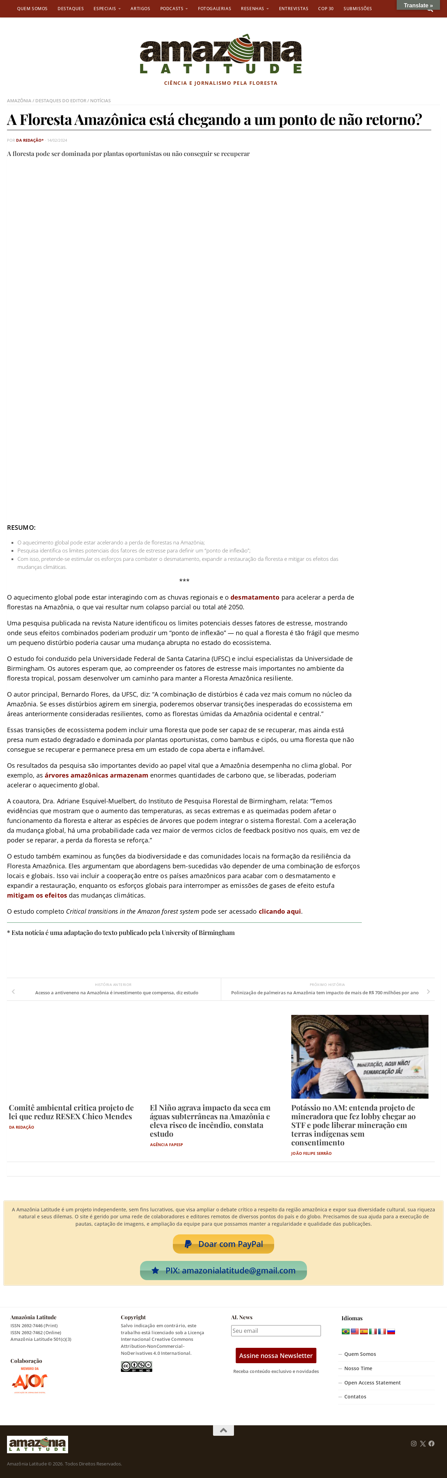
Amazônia (19, 100)
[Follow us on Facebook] (431, 1443)
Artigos (140, 9)
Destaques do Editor (60, 100)
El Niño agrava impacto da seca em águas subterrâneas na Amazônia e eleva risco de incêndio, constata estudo (210, 1120)
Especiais (105, 9)
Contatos (355, 1397)
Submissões (358, 9)
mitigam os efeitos (37, 895)
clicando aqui (280, 911)
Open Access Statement (372, 1383)
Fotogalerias (214, 9)
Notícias (100, 100)
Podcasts (172, 9)
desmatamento (254, 597)
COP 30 (326, 9)
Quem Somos (32, 9)
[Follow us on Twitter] (423, 1443)
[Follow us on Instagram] (414, 1443)
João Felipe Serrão (311, 1153)
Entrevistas (294, 9)
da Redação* (30, 140)
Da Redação (22, 1127)
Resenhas (252, 9)
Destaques (71, 9)
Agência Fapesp (166, 1144)
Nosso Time (358, 1368)
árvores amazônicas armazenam (96, 775)
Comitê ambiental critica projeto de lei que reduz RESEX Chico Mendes (71, 1111)
